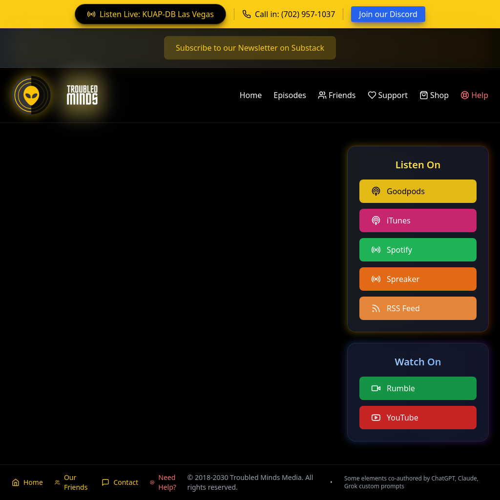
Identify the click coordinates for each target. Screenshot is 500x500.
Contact (120, 482)
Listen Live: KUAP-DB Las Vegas (150, 14)
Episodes (289, 95)
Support (388, 95)
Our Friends (71, 482)
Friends (336, 95)
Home (251, 95)
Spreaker (395, 279)
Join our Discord (388, 14)
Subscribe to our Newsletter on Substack (250, 47)
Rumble (393, 388)
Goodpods (398, 191)
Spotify (391, 249)
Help (474, 95)
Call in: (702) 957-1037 (288, 14)
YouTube (394, 417)
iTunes (391, 220)
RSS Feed (395, 308)
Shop (434, 95)
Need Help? (163, 482)
